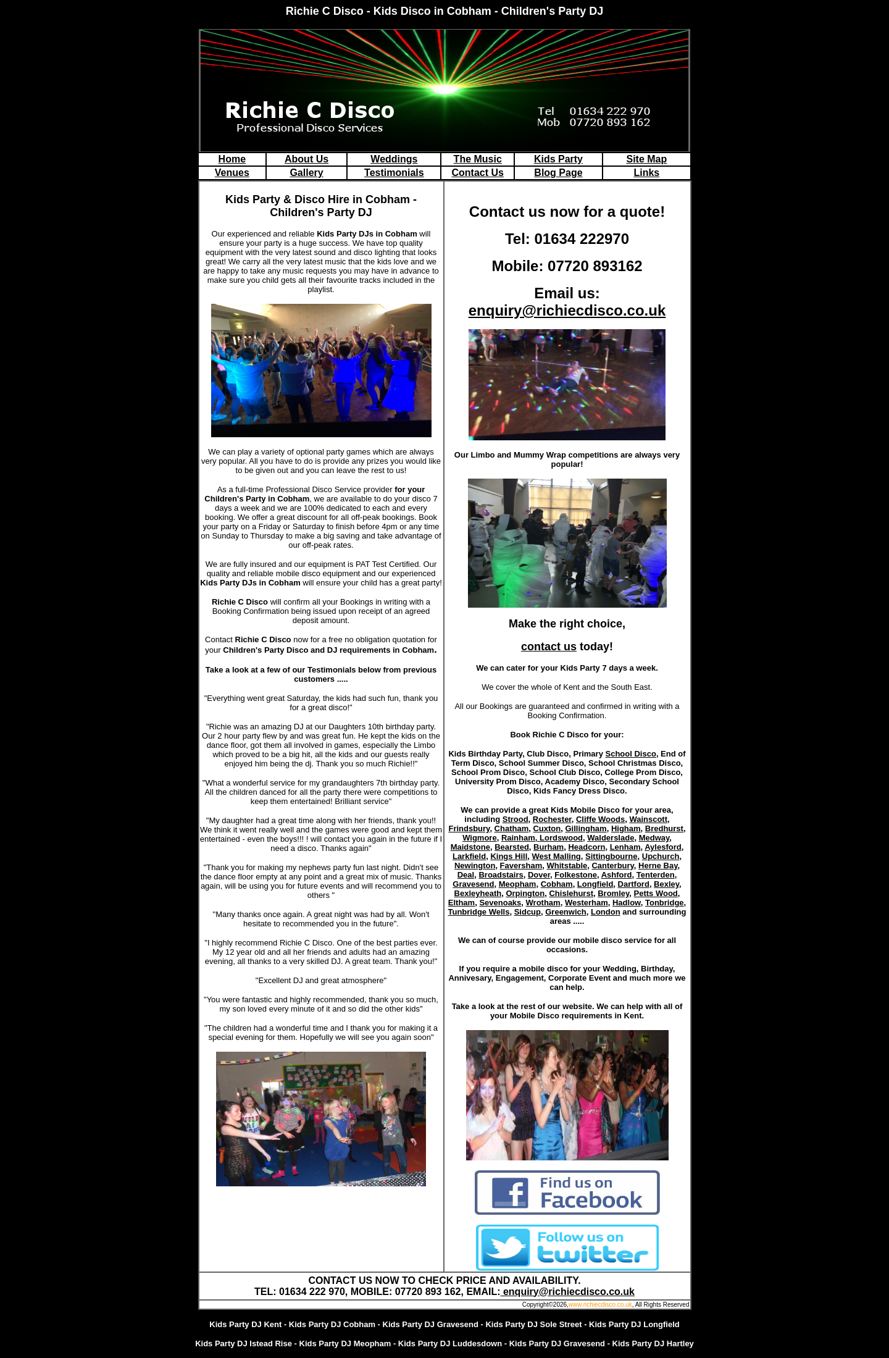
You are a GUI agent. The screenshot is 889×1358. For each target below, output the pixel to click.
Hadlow (626, 902)
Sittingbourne (611, 856)
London (605, 911)
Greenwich (565, 911)
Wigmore (479, 837)
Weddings (393, 159)
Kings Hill (508, 856)
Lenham (625, 847)
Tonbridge (664, 902)
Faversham (521, 865)
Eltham (461, 902)
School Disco (631, 753)
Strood (515, 819)
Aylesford (663, 847)
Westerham (586, 902)
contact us (549, 646)
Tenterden (655, 874)
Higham (626, 828)
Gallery (306, 172)
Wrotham (543, 902)
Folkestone (575, 874)
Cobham (557, 884)
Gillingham (585, 828)
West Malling (556, 856)
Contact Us (478, 172)
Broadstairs (500, 874)
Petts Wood (656, 893)
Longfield (595, 884)
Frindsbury (469, 828)
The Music (478, 159)
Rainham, (520, 837)
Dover (539, 874)
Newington (474, 865)
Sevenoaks (500, 902)
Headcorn (586, 847)
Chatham (512, 828)
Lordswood (561, 837)
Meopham (517, 884)
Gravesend (473, 884)
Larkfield (469, 856)
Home (232, 159)
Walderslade (610, 837)
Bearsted (512, 847)
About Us (306, 159)
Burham (548, 847)
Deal (465, 874)
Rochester (552, 819)
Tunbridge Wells (479, 911)
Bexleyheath (478, 893)
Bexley (666, 884)
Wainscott (648, 819)
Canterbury (612, 865)
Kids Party (558, 159)
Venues (232, 172)
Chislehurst (571, 893)
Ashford (616, 874)
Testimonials (394, 172)
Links (646, 172)
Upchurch (661, 856)
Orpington (525, 893)
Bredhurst (664, 828)
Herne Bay (657, 865)
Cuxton (547, 828)
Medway (654, 837)
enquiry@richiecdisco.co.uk (567, 310)
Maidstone (470, 847)
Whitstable (567, 865)
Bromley (613, 893)
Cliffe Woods (600, 819)
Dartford (633, 884)
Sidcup (527, 911)
